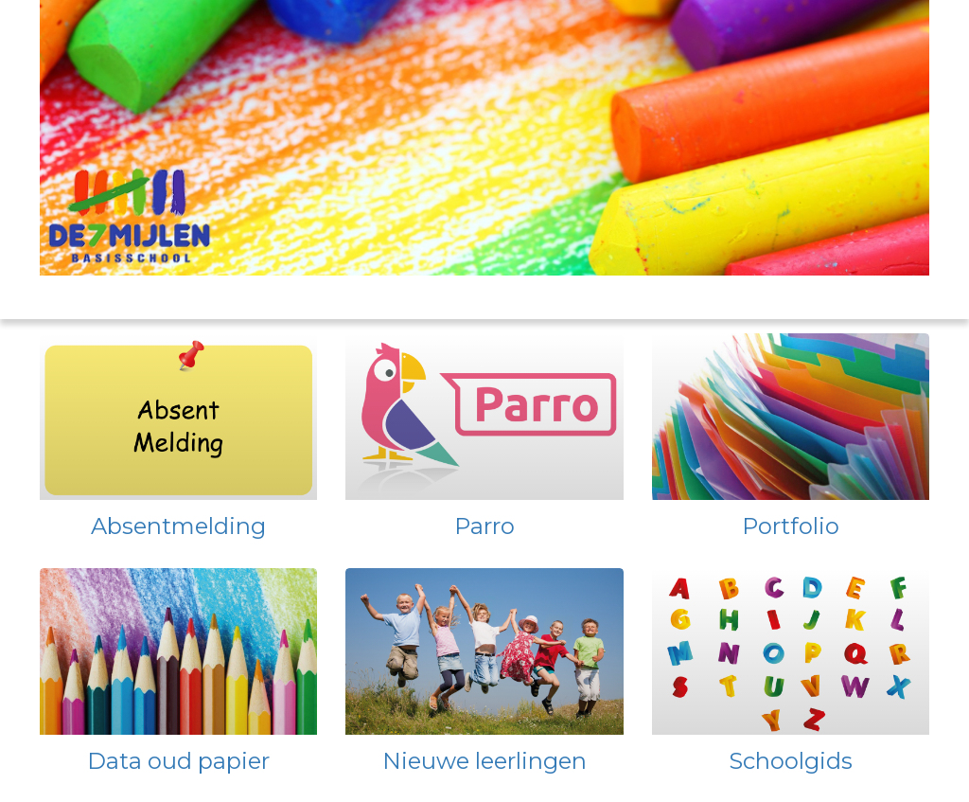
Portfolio (790, 526)
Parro (484, 526)
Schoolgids (791, 761)
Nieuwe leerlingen (484, 761)
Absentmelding (178, 526)
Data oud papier (178, 761)
